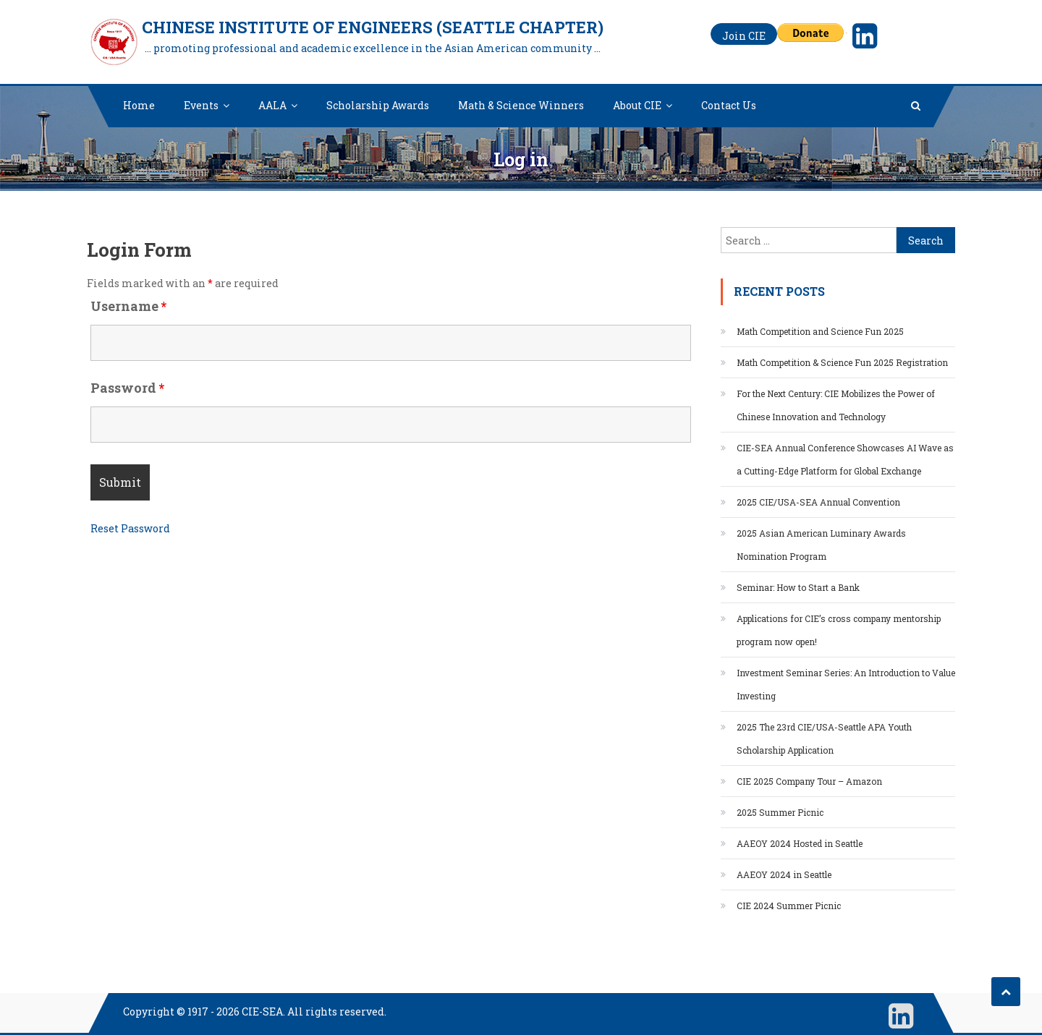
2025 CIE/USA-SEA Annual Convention (818, 502)
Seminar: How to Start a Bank (798, 587)
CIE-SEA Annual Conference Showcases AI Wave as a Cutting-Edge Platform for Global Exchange (845, 459)
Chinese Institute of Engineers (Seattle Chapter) (372, 27)
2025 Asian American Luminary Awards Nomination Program (821, 544)
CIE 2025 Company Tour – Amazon (809, 781)
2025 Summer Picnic (780, 812)
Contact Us (728, 105)
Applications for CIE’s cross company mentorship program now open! (839, 630)
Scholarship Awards (377, 105)
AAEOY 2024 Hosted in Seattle (800, 843)
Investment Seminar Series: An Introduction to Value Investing (846, 684)
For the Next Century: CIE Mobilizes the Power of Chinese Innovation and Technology (836, 405)
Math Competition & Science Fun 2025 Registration (842, 362)
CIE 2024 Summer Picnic (789, 905)
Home (139, 105)
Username (128, 306)
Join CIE (744, 36)
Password (127, 387)
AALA (272, 105)
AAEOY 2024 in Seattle (784, 874)
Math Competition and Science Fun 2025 (820, 331)
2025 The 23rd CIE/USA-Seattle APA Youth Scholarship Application (824, 738)
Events (201, 105)
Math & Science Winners (521, 105)
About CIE (637, 105)
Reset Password (130, 528)
